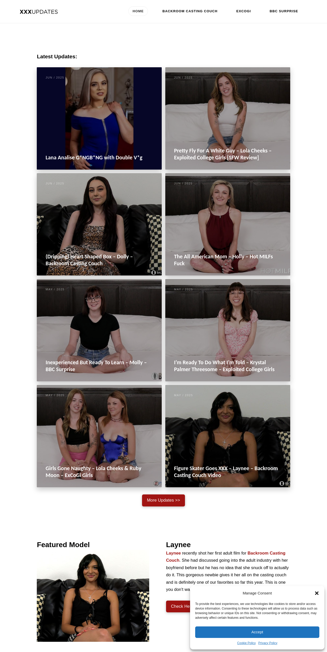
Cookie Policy (246, 643)
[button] (316, 593)
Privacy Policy (267, 643)
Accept (257, 632)
